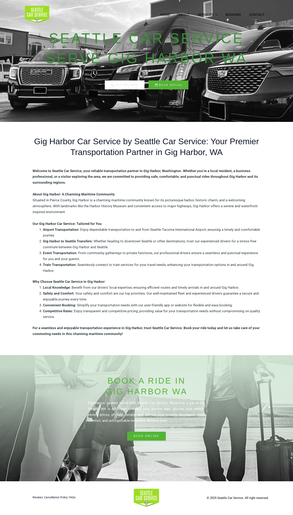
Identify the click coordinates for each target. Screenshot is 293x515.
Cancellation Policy (60, 498)
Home (171, 15)
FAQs (79, 498)
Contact (257, 15)
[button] (218, 15)
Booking (235, 15)
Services (211, 15)
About (188, 15)
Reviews (38, 498)
